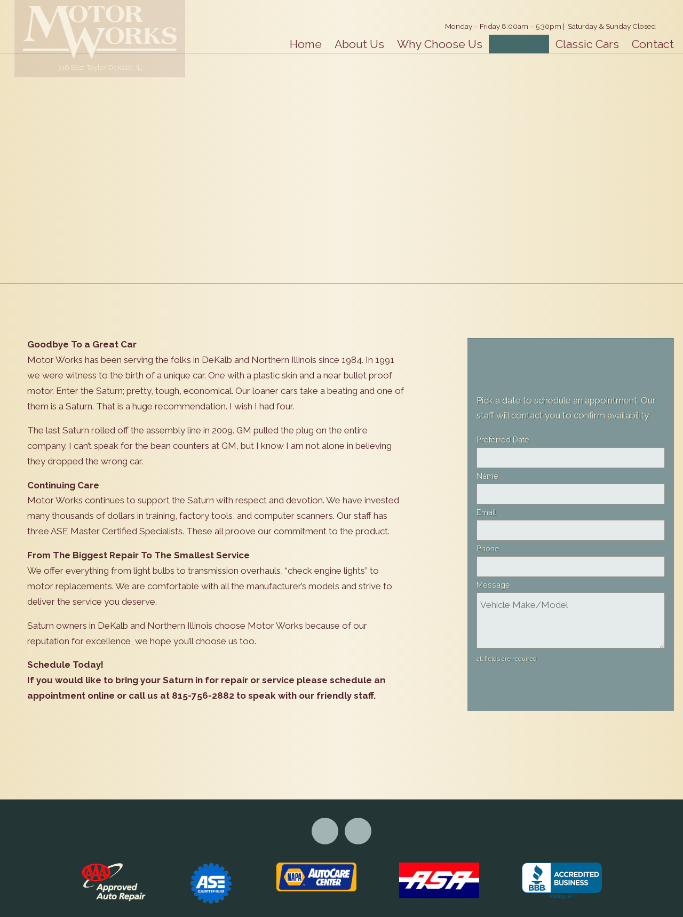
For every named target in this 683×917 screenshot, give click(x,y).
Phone (487, 548)
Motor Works (99, 32)
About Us (359, 44)
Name (487, 475)
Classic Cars (587, 44)
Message (493, 584)
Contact (653, 44)
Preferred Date (502, 439)
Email (486, 512)
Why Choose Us (439, 44)
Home (306, 44)
